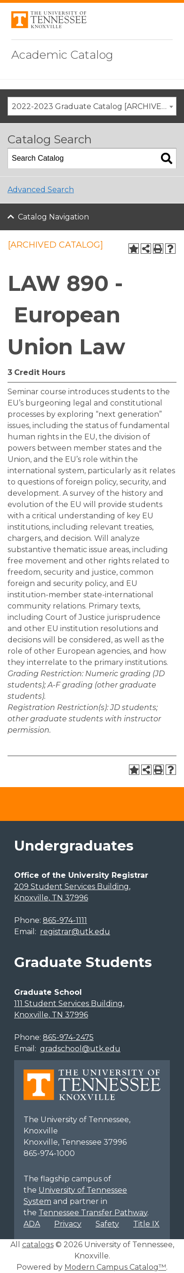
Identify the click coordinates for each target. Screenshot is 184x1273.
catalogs (38, 1244)
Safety (107, 1223)
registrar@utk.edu (75, 931)
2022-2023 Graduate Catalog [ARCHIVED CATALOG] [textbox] (94, 106)
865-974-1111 (65, 920)
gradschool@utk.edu (80, 1048)
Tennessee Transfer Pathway (93, 1212)
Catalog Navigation (53, 216)
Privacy (67, 1223)
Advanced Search (41, 189)
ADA (32, 1223)
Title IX (146, 1223)
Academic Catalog (62, 55)
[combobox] (92, 106)
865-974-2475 (68, 1037)
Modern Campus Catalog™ (115, 1267)
